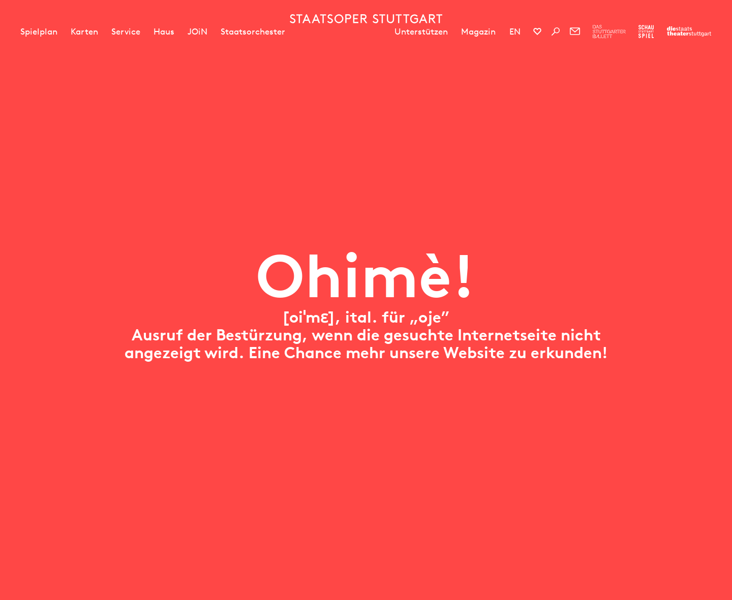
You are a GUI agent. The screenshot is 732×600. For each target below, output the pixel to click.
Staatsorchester (253, 31)
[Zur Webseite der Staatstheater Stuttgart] (689, 31)
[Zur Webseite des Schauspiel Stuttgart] (646, 31)
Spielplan (38, 31)
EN (515, 31)
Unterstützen (421, 31)
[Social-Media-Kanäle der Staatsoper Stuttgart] (537, 31)
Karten (84, 31)
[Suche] (556, 31)
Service (125, 31)
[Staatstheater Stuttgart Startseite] (366, 18)
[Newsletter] (575, 31)
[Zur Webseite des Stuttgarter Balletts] (609, 31)
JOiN (197, 31)
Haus (164, 31)
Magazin (478, 31)
